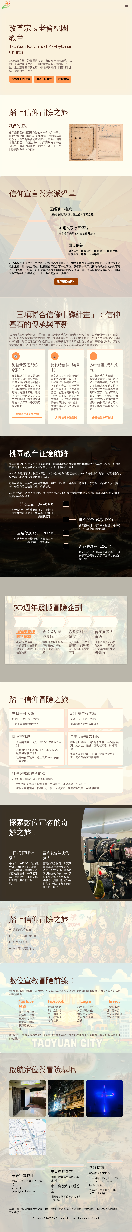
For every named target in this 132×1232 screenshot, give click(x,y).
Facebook (56, 1001)
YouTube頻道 (26, 1004)
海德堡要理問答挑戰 (25, 634)
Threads (113, 1001)
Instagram (85, 1001)
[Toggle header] (126, 5)
